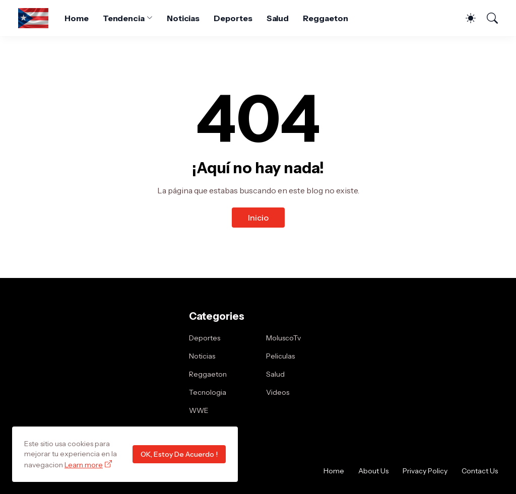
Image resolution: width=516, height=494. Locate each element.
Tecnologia (207, 392)
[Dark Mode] (466, 18)
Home (76, 18)
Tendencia (124, 18)
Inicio (258, 218)
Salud (278, 18)
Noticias (183, 18)
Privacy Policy (425, 470)
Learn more (83, 464)
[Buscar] (488, 18)
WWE (199, 410)
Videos (277, 392)
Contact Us (480, 470)
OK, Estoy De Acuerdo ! (179, 454)
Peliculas (280, 356)
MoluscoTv (283, 337)
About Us (373, 470)
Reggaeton (325, 18)
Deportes (233, 18)
